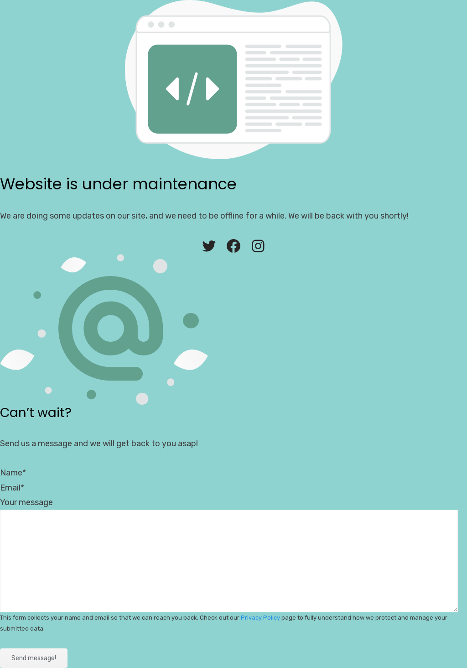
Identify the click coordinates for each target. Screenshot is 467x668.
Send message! (33, 658)
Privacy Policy (260, 617)
